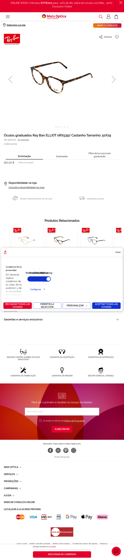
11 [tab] (63, 280)
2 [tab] (40, 280)
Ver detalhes (23, 140)
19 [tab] (84, 280)
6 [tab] (50, 280)
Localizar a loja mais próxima (22, 509)
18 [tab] (81, 280)
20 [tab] (86, 280)
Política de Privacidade (74, 421)
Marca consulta (107, 25)
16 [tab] (76, 280)
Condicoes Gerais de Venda (84, 534)
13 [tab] (68, 280)
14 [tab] (71, 280)
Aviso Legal (22, 534)
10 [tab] (60, 280)
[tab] (24, 156)
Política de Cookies (61, 534)
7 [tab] (53, 280)
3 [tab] (42, 280)
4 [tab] (45, 280)
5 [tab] (47, 280)
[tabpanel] (62, 250)
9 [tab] (58, 280)
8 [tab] (55, 280)
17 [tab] (78, 280)
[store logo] (54, 16)
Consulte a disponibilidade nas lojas (27, 187)
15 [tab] (73, 280)
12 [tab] (66, 280)
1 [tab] (37, 280)
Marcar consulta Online (19, 502)
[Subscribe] (62, 429)
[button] (10, 79)
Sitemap (103, 534)
